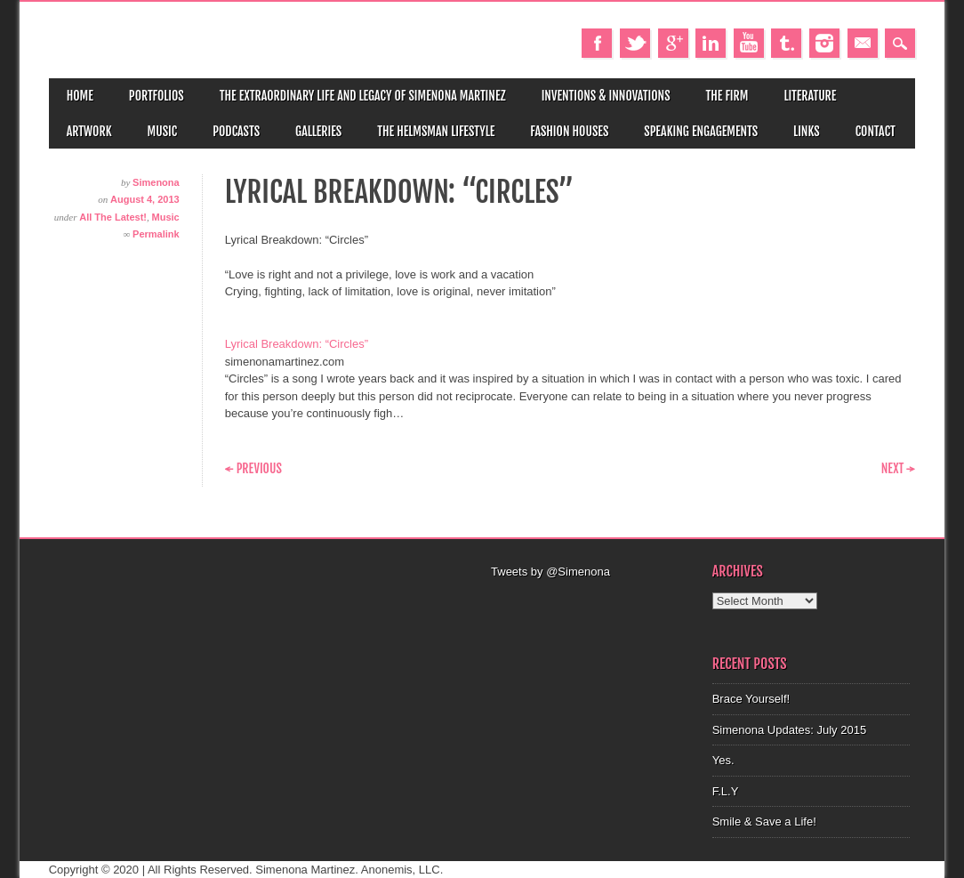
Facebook (597, 43)
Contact (876, 131)
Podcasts (236, 131)
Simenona (156, 182)
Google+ (673, 43)
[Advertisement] (593, 603)
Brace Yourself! (751, 698)
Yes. (723, 760)
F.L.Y (725, 791)
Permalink (156, 234)
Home (80, 95)
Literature (809, 95)
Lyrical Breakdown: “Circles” (296, 343)
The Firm (727, 95)
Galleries (318, 131)
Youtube (749, 43)
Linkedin (710, 43)
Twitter (635, 43)
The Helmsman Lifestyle (435, 131)
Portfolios (156, 95)
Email (863, 43)
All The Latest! (113, 217)
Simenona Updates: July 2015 (789, 730)
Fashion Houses (569, 131)
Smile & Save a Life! (764, 821)
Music (163, 131)
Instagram (824, 43)
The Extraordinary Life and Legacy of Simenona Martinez (363, 95)
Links (806, 131)
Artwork (89, 131)
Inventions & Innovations (606, 95)
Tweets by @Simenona (550, 571)
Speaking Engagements (701, 131)
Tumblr (786, 43)
